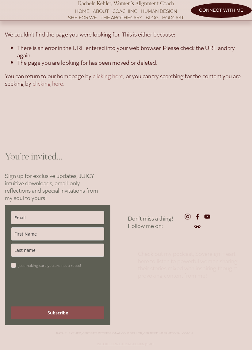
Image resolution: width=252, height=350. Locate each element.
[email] (57, 219)
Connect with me (216, 16)
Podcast (173, 23)
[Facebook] (197, 218)
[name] (57, 235)
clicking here (108, 87)
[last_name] (57, 252)
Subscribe (58, 314)
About (101, 17)
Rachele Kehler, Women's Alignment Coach (126, 9)
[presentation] (57, 290)
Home (82, 17)
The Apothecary (121, 23)
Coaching (125, 17)
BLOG (152, 23)
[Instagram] (188, 218)
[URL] (197, 228)
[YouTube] (207, 218)
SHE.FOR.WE (82, 23)
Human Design (159, 17)
